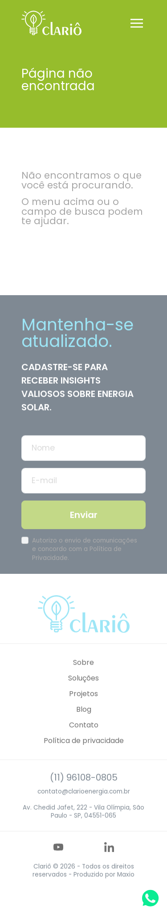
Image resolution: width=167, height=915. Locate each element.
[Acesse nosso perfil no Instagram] (92, 862)
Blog (83, 724)
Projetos (83, 709)
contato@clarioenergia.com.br (83, 806)
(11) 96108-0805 (84, 792)
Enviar (84, 530)
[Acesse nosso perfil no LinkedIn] (109, 862)
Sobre (83, 677)
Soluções (83, 693)
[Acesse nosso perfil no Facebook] (75, 862)
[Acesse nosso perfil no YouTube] (58, 862)
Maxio (125, 890)
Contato (83, 740)
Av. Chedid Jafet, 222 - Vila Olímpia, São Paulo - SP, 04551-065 (83, 827)
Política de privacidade (84, 756)
